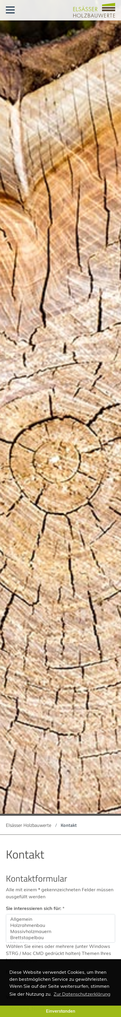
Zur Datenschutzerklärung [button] (82, 994)
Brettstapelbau (60, 941)
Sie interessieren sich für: (35, 911)
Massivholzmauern (60, 934)
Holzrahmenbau (60, 928)
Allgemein (60, 922)
